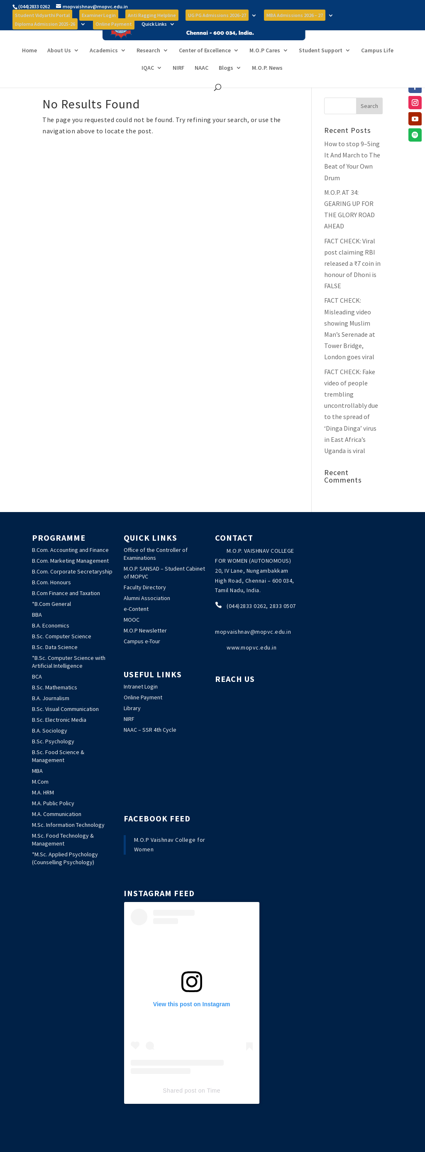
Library (132, 708)
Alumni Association (147, 598)
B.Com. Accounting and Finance (70, 550)
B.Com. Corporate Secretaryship (72, 571)
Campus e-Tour (142, 641)
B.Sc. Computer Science (61, 636)
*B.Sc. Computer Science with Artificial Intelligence (68, 661)
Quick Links (154, 24)
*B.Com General (51, 604)
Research (148, 65)
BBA (37, 614)
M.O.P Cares (264, 65)
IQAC (148, 83)
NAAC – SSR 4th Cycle (150, 729)
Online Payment (143, 697)
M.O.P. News (267, 83)
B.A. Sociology (49, 730)
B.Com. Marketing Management (70, 560)
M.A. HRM (43, 792)
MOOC (131, 619)
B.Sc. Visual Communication (65, 709)
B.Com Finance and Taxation (66, 593)
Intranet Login (141, 686)
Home (29, 65)
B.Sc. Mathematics (54, 687)
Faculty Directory (145, 587)
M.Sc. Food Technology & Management (63, 839)
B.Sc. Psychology (53, 741)
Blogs (226, 83)
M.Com (40, 781)
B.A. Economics (50, 625)
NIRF (178, 83)
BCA (37, 676)
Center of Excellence (205, 65)
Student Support (320, 65)
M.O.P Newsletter (145, 630)
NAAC (201, 83)
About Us (59, 65)
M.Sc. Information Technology (68, 824)
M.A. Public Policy (53, 803)
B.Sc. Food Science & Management (58, 756)
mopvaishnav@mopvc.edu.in (253, 631)
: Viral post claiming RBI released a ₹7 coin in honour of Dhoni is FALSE (352, 263)
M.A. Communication (56, 814)
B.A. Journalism (50, 698)
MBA (37, 771)
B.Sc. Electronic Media (59, 719)
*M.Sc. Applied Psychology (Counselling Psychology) (65, 858)
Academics (104, 65)
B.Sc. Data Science (55, 647)
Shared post (179, 1090)
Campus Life (377, 65)
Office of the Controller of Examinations (156, 553)
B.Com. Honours (51, 582)
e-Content (136, 609)
